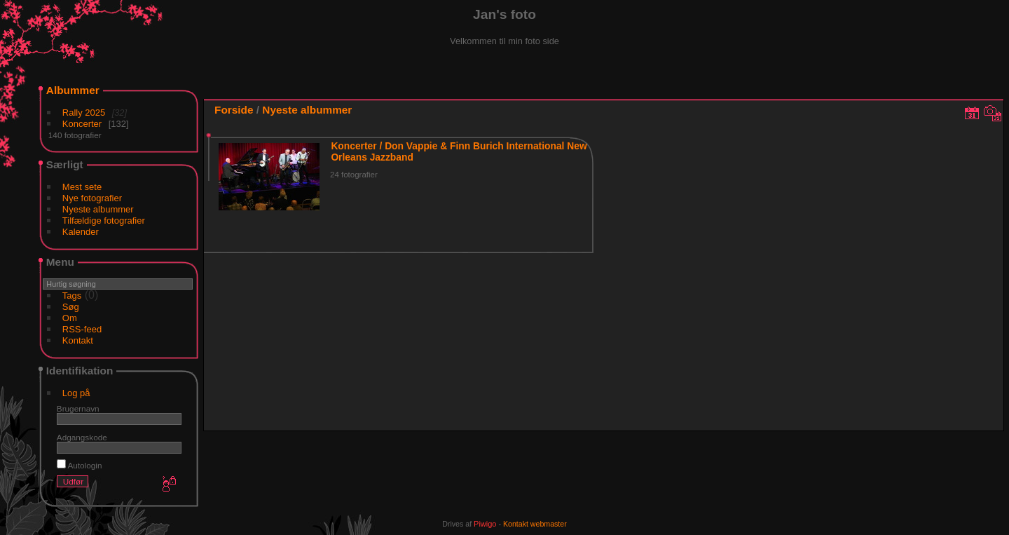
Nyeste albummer (98, 209)
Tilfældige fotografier (103, 220)
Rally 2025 (83, 112)
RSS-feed (82, 329)
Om (69, 318)
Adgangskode (82, 437)
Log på (76, 393)
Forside (233, 110)
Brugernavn (78, 408)
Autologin (79, 465)
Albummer (72, 90)
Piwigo (485, 524)
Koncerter (82, 123)
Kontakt (77, 340)
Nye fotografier (92, 198)
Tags (71, 295)
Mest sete (82, 187)
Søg (70, 307)
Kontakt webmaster (535, 524)
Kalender (80, 231)
